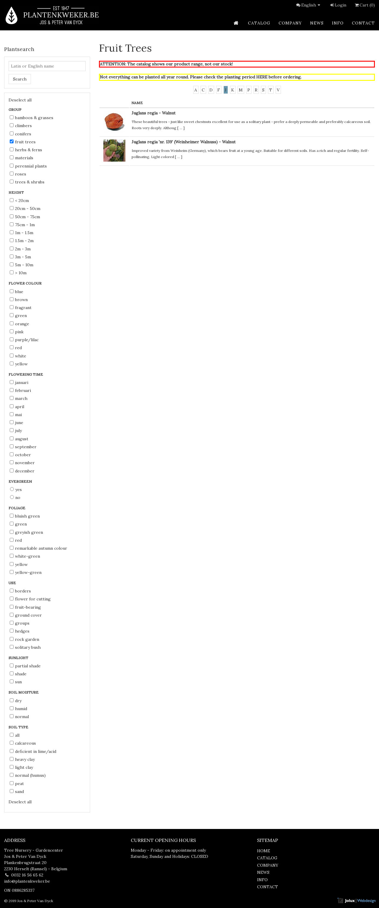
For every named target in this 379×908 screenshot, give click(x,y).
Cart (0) (364, 5)
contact (363, 23)
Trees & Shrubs (27, 182)
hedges (19, 631)
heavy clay (22, 759)
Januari (19, 382)
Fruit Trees (23, 142)
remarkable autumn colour (38, 548)
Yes (16, 489)
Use (13, 583)
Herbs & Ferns (26, 149)
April (17, 406)
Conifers (20, 134)
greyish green (26, 532)
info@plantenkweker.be (27, 881)
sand (17, 791)
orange (19, 323)
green (18, 315)
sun (16, 681)
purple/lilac (24, 339)
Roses (18, 174)
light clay (21, 767)
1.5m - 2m (22, 240)
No (15, 497)
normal (19, 716)
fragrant (21, 307)
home (263, 850)
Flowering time (26, 374)
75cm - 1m (22, 224)
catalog (259, 23)
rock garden (24, 639)
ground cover (26, 615)
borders (20, 591)
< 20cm (19, 200)
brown (19, 299)
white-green (25, 556)
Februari (20, 390)
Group (15, 109)
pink (17, 331)
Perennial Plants (28, 166)
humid (18, 708)
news (317, 23)
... (181, 128)
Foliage (17, 508)
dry (15, 700)
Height (17, 192)
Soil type (19, 727)
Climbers (21, 125)
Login (338, 5)
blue (16, 291)
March (18, 398)
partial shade (25, 666)
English (311, 5)
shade (18, 674)
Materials (21, 157)
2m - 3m (20, 249)
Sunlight (19, 658)
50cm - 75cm (25, 216)
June (16, 422)
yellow (19, 364)
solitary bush (25, 647)
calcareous (23, 743)
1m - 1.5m (21, 232)
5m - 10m (21, 264)
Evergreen (21, 481)
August (19, 438)
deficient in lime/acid (33, 751)
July (16, 430)
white (18, 356)
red (16, 347)
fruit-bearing (25, 607)
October (20, 454)
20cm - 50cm (25, 208)
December (22, 471)
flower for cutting (30, 599)
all (14, 735)
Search (20, 79)
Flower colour (25, 283)
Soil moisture (24, 692)
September (23, 446)
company (290, 23)
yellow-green (26, 572)
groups (19, 623)
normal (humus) (28, 775)
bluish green (25, 516)
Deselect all (20, 100)
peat (17, 783)
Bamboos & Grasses (31, 117)
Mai (16, 414)
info (338, 23)
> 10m (18, 272)
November (22, 462)
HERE (261, 77)
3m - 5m (20, 257)
